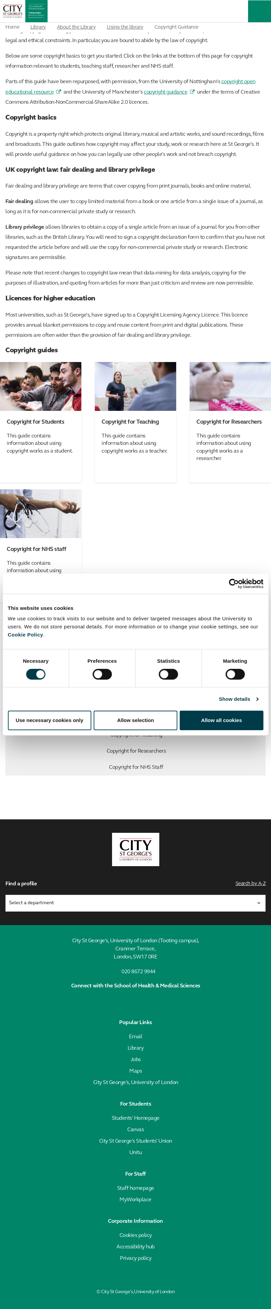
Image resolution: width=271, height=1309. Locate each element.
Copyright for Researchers (185, 751)
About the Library (76, 27)
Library (38, 27)
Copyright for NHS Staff (186, 767)
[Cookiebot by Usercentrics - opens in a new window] (233, 584)
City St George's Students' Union (135, 1141)
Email (135, 1037)
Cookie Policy (25, 634)
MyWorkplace (135, 1200)
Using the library (125, 27)
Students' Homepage (136, 1118)
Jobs (136, 1059)
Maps (135, 1071)
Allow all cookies (221, 720)
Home (12, 27)
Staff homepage (135, 1188)
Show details (234, 699)
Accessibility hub (135, 1247)
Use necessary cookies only (49, 720)
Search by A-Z (251, 883)
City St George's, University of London (135, 1082)
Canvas (135, 1130)
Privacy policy (135, 1258)
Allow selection (135, 720)
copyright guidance (165, 92)
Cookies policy (135, 1235)
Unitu (135, 1152)
